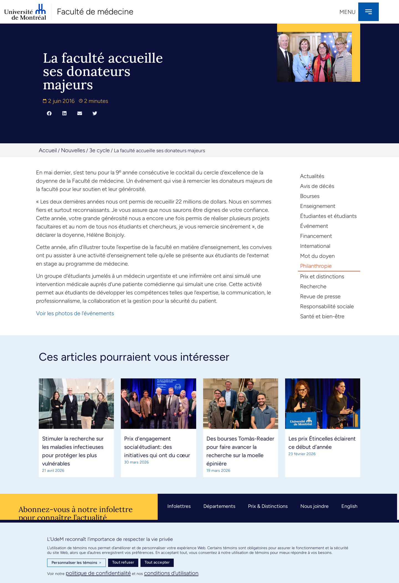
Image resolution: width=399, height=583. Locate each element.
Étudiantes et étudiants (328, 216)
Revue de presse (320, 296)
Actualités (312, 176)
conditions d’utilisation (171, 573)
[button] (49, 113)
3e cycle (99, 150)
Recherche (313, 286)
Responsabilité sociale (327, 306)
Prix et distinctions (322, 276)
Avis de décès (317, 186)
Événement (314, 226)
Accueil (48, 150)
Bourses (309, 196)
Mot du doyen (317, 256)
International (315, 246)
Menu (347, 12)
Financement (316, 236)
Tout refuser (123, 562)
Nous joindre (314, 506)
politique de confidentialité (98, 573)
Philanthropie (316, 266)
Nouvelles (73, 150)
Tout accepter (157, 562)
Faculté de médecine (95, 11)
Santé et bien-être (322, 316)
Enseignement (317, 206)
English (349, 506)
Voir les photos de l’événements (75, 313)
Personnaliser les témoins (76, 562)
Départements (219, 506)
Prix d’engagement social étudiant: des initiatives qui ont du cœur (157, 447)
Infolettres (179, 506)
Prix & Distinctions (268, 506)
